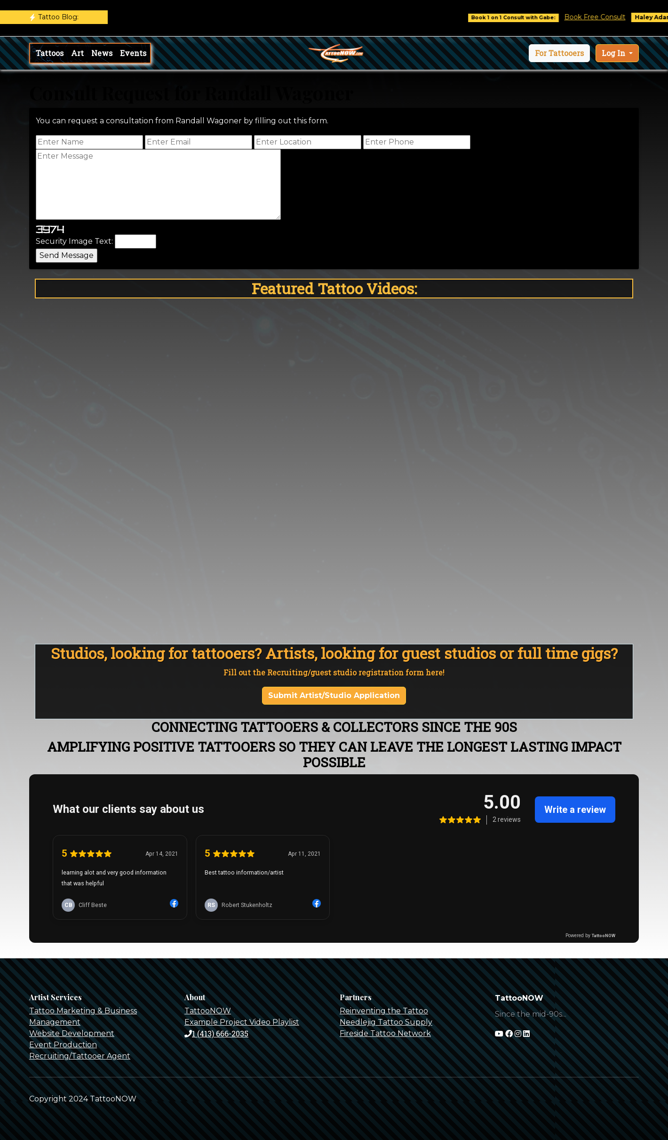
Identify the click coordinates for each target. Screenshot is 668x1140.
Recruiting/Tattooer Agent (79, 1056)
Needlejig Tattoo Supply (386, 1022)
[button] (559, 53)
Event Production (63, 1044)
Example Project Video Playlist (241, 1022)
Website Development (71, 1033)
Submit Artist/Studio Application (334, 695)
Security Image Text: (74, 241)
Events (133, 53)
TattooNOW (207, 1010)
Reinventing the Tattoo (384, 1010)
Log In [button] (614, 53)
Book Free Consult (602, 17)
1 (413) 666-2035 (216, 1033)
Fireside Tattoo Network (385, 1033)
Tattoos (50, 53)
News (101, 53)
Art (77, 53)
